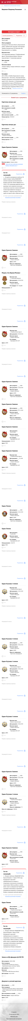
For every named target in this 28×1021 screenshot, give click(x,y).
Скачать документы (7, 35)
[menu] (2, 2)
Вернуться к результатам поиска (12, 6)
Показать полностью (17, 88)
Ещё (3, 71)
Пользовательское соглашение (14, 1019)
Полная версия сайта (14, 1014)
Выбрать (23, 93)
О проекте (14, 1012)
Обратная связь (14, 1016)
